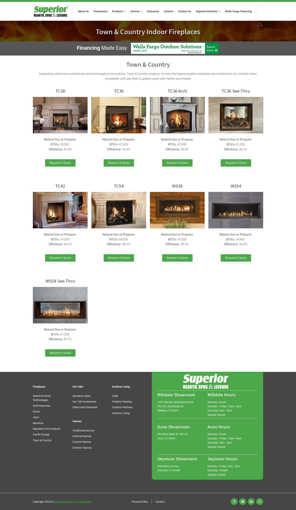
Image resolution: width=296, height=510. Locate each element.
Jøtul (36, 417)
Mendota (38, 423)
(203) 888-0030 (166, 474)
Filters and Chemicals (84, 407)
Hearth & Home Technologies (42, 398)
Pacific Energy (41, 434)
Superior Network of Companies (72, 501)
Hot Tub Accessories (84, 401)
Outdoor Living (121, 413)
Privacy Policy (140, 501)
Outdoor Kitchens (122, 407)
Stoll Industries (41, 405)
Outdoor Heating (122, 401)
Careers (160, 501)
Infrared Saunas (81, 436)
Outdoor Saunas (82, 447)
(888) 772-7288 (166, 442)
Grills (115, 395)
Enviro (36, 411)
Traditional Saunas (83, 430)
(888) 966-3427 (166, 414)
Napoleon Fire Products (46, 428)
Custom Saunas (81, 441)
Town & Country (42, 440)
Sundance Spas (81, 395)
